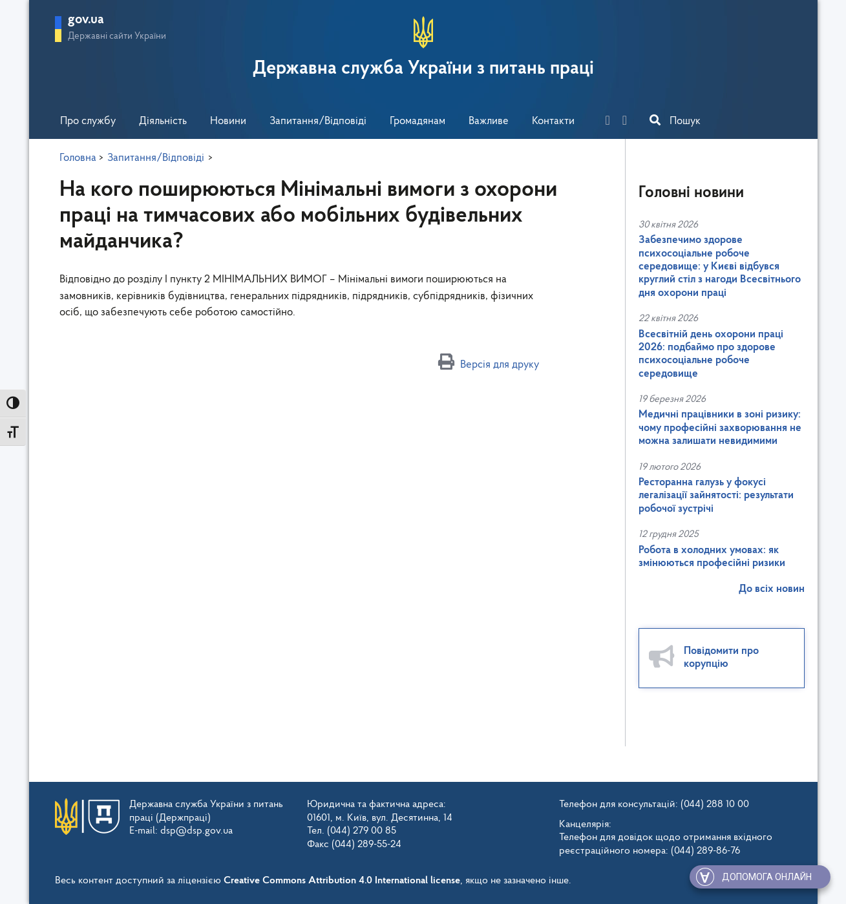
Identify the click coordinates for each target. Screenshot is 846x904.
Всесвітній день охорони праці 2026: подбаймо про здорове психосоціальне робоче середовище (711, 354)
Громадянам (417, 121)
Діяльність (163, 121)
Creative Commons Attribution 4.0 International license (342, 881)
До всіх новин (772, 588)
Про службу (88, 121)
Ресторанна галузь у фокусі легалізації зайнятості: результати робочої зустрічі (716, 495)
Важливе (489, 121)
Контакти (553, 121)
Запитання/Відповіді (318, 121)
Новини (228, 121)
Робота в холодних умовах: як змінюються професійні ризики (712, 557)
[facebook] (613, 121)
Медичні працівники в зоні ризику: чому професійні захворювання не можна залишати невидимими (720, 428)
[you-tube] (629, 121)
